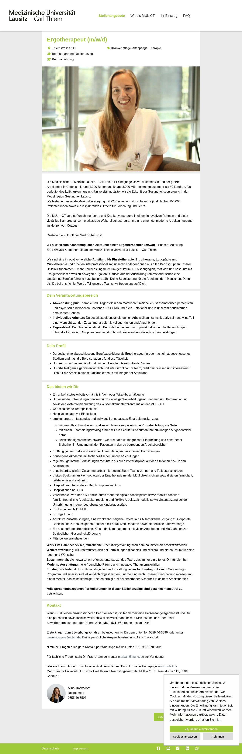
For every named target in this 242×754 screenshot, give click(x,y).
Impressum (80, 748)
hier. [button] (218, 719)
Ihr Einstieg (168, 16)
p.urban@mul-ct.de (131, 656)
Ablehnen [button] (218, 736)
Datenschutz (51, 748)
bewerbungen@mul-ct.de (64, 637)
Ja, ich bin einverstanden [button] (201, 729)
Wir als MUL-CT (142, 16)
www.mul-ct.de (167, 666)
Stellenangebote (112, 16)
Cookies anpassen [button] (185, 736)
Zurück (162, 716)
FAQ (186, 16)
